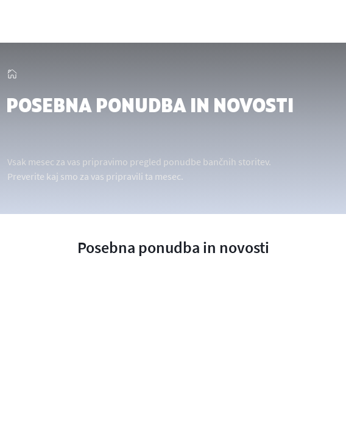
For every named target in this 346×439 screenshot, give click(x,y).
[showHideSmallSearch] (299, 22)
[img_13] (12, 71)
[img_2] (55, 22)
